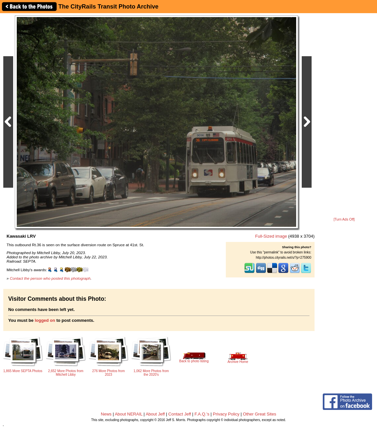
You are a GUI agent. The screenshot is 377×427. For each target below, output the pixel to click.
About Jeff (155, 414)
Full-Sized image (271, 236)
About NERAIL (128, 414)
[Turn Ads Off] (344, 219)
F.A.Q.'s (202, 414)
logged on (45, 320)
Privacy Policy (226, 414)
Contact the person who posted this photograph (50, 278)
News (106, 414)
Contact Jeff (179, 414)
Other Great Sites (259, 414)
